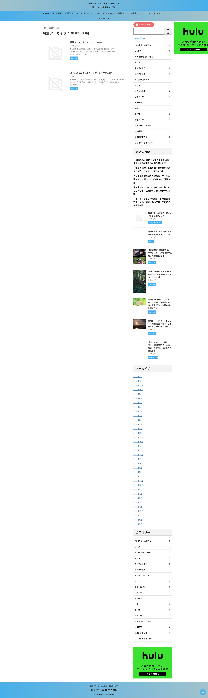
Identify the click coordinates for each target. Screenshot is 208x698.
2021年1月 (137, 476)
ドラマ (137, 581)
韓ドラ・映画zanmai (104, 7)
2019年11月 (138, 515)
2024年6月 (137, 407)
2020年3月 (137, 498)
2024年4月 (137, 415)
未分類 (137, 610)
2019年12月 (138, 511)
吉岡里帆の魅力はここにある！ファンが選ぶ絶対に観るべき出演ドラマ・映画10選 (151, 179)
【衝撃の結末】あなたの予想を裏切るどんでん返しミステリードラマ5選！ (159, 274)
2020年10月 (138, 485)
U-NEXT (138, 547)
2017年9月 (137, 520)
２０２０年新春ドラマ (144, 638)
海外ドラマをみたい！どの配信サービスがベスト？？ (94, 14)
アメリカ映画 (140, 570)
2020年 (52, 28)
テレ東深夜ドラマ (142, 575)
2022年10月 (138, 463)
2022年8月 (137, 467)
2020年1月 (137, 507)
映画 (136, 604)
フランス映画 (140, 587)
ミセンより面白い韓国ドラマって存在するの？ (91, 73)
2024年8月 (137, 398)
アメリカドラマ (141, 564)
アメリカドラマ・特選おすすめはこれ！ (114, 14)
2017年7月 (137, 524)
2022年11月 (138, 459)
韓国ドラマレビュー (143, 621)
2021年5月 (137, 472)
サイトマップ (104, 18)
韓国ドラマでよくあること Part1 (86, 42)
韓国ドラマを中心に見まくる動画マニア (104, 686)
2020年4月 (137, 494)
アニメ (137, 558)
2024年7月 (137, 402)
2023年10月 (138, 441)
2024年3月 (137, 420)
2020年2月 (137, 502)
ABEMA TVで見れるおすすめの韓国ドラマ (53, 14)
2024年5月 (137, 411)
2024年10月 (138, 389)
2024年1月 (137, 428)
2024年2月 (137, 424)
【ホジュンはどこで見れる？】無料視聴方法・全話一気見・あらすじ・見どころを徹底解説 (151, 202)
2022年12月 (138, 454)
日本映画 (138, 598)
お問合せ (134, 13)
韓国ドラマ (139, 615)
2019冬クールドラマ (143, 541)
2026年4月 (137, 376)
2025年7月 (137, 381)
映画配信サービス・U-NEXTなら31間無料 (73, 14)
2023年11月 (138, 437)
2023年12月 (138, 433)
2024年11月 (138, 385)
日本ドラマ (139, 592)
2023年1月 (137, 450)
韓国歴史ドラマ (141, 633)
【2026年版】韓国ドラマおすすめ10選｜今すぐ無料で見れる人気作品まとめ (160, 253)
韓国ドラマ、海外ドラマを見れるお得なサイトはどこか (159, 233)
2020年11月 (138, 480)
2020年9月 (137, 489)
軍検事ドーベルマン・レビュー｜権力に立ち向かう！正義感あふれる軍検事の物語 (151, 191)
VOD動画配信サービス (144, 552)
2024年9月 (137, 394)
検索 (168, 31)
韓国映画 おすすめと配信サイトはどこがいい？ (159, 214)
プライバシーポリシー (155, 13)
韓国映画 (138, 627)
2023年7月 (137, 446)
